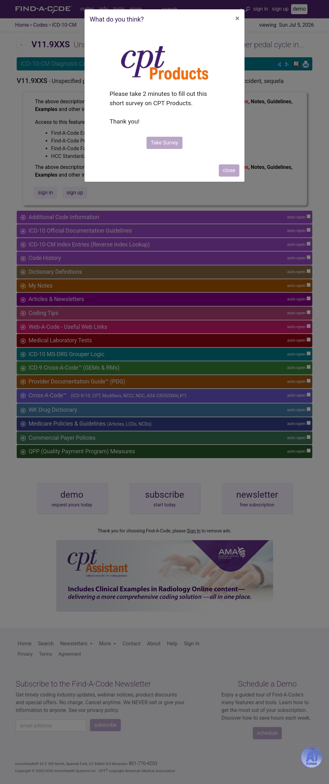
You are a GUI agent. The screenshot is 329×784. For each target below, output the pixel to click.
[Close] (237, 18)
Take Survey (164, 143)
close (229, 170)
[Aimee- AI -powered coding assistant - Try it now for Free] (312, 757)
